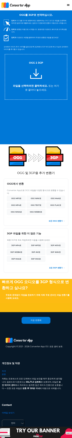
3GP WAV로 (56, 252)
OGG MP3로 (16, 198)
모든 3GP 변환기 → (57, 268)
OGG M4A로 (56, 198)
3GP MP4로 (16, 245)
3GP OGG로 (36, 259)
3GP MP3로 (36, 245)
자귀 (4, 371)
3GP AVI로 (36, 252)
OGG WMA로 (16, 212)
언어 (13, 423)
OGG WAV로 (36, 198)
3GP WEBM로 (16, 252)
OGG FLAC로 (55, 205)
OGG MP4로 (16, 205)
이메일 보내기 (8, 413)
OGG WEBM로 (36, 212)
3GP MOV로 (56, 245)
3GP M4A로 (16, 259)
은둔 (4, 374)
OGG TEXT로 (36, 205)
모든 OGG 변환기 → (57, 221)
